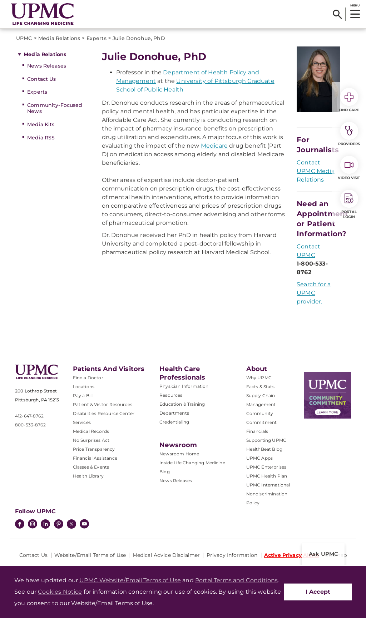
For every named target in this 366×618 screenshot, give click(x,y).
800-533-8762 (30, 424)
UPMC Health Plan (266, 476)
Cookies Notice (60, 591)
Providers (349, 134)
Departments (174, 413)
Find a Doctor (88, 377)
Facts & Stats (260, 386)
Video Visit (349, 168)
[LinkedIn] (45, 524)
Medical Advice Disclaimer (166, 555)
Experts (37, 92)
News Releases (46, 66)
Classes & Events (91, 467)
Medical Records (91, 431)
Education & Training (182, 404)
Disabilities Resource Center (103, 413)
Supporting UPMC (266, 440)
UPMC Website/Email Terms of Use (130, 580)
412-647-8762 (29, 416)
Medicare (214, 145)
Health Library (88, 476)
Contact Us (41, 79)
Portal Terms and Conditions (236, 580)
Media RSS (41, 137)
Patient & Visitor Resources (102, 404)
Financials (257, 431)
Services (82, 422)
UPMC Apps (259, 458)
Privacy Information (232, 555)
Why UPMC (259, 377)
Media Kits (40, 124)
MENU (354, 5)
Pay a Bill (83, 395)
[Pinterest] (58, 524)
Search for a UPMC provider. (314, 293)
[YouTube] (84, 524)
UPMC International (268, 485)
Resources (170, 395)
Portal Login (349, 204)
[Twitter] (71, 524)
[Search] (337, 14)
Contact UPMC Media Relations (316, 171)
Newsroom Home (179, 453)
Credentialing (174, 422)
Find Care (349, 100)
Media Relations (45, 54)
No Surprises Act (91, 440)
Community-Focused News (54, 108)
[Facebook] (19, 524)
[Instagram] (32, 524)
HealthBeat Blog (264, 449)
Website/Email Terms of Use (90, 555)
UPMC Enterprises (266, 467)
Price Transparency (94, 449)
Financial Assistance (95, 458)
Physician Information (183, 386)
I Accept (318, 591)
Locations (83, 386)
